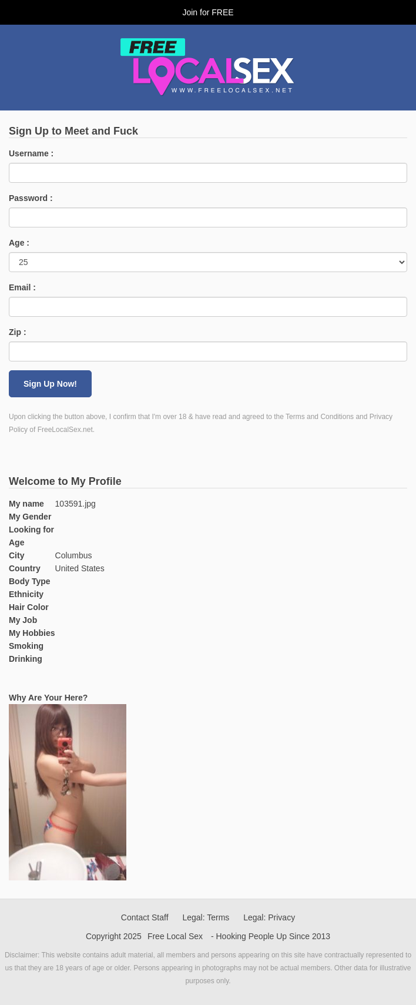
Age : (19, 242)
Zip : (17, 332)
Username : (31, 153)
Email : (22, 287)
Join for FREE (207, 12)
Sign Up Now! (50, 383)
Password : (31, 198)
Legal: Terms (205, 917)
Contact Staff (145, 917)
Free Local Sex (175, 936)
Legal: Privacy (269, 917)
